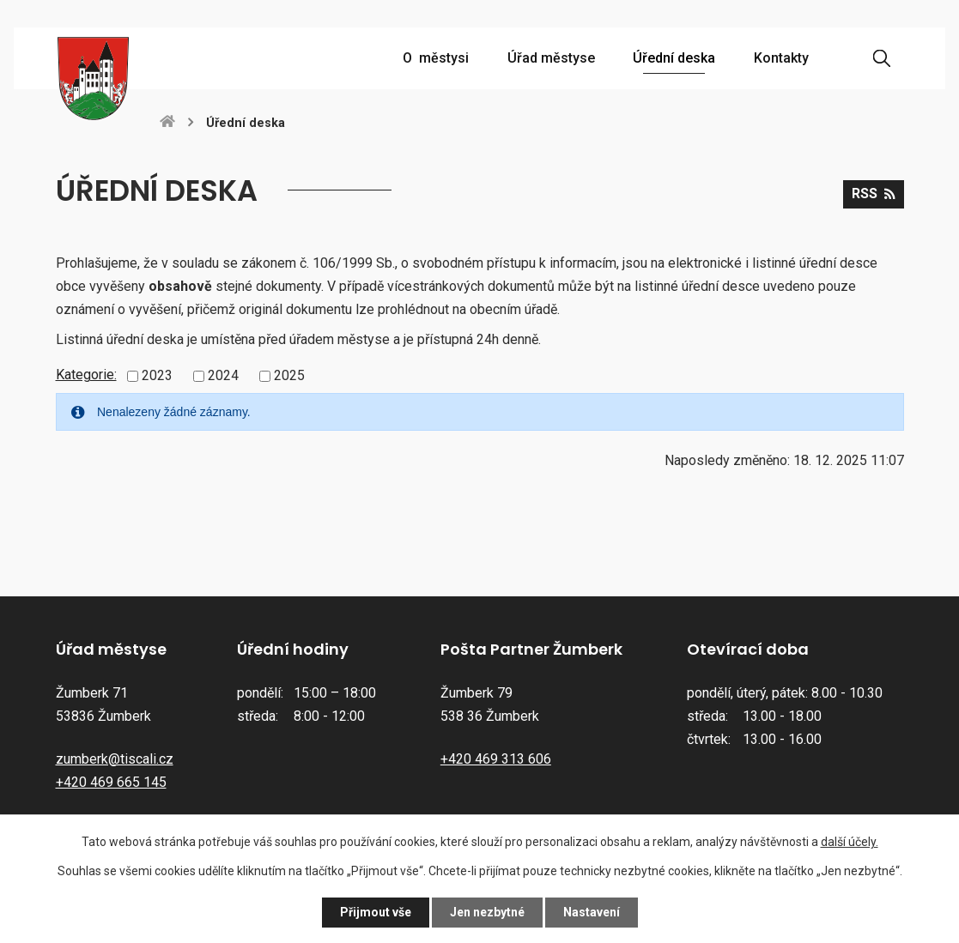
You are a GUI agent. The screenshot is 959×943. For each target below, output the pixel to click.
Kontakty (781, 58)
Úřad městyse (551, 58)
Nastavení (591, 912)
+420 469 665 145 (111, 782)
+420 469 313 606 (495, 759)
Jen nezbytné (487, 912)
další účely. (849, 842)
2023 (157, 375)
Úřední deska (674, 58)
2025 (289, 375)
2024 (223, 375)
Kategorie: (86, 374)
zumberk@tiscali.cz (114, 759)
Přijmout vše (375, 912)
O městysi (436, 58)
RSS (873, 193)
